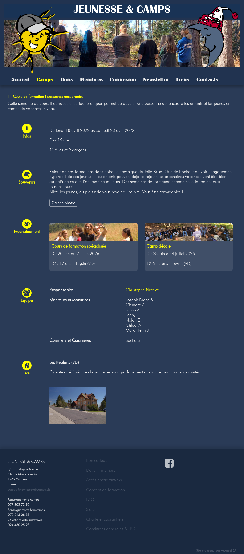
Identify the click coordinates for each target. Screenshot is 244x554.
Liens (182, 79)
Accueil (20, 79)
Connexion (123, 79)
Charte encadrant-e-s (105, 519)
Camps (45, 79)
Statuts (91, 509)
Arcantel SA (228, 550)
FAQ (90, 499)
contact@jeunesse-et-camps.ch (29, 489)
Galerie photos (63, 202)
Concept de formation (105, 489)
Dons (66, 79)
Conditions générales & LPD (110, 528)
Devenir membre (101, 470)
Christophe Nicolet (142, 289)
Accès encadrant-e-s (104, 480)
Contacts (207, 79)
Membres (91, 79)
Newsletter (156, 79)
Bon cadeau (96, 460)
